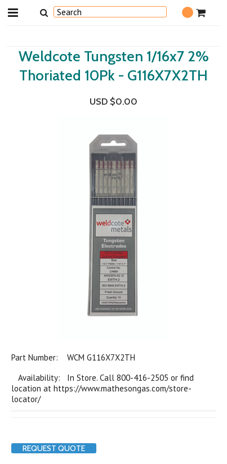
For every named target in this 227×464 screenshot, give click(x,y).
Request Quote (54, 448)
